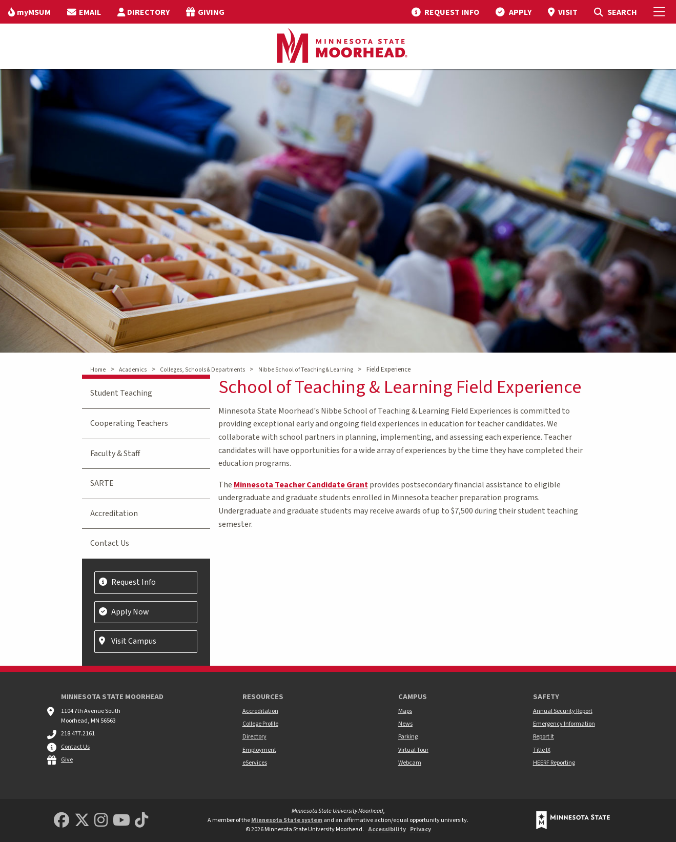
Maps (405, 711)
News (405, 724)
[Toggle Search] (615, 12)
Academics (133, 369)
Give (67, 759)
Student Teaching (121, 393)
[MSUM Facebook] (61, 821)
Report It (543, 736)
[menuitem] (29, 12)
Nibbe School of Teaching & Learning (305, 369)
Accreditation (114, 513)
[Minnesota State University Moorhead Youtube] (121, 821)
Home (98, 369)
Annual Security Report (562, 711)
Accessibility (387, 829)
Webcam (409, 762)
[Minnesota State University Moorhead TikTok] (141, 821)
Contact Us (109, 543)
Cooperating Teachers (129, 423)
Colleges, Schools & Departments (202, 369)
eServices (254, 762)
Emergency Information (564, 724)
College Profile (260, 724)
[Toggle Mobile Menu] (660, 12)
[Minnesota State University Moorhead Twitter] (82, 821)
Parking (408, 736)
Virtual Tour (413, 750)
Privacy (420, 829)
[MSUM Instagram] (101, 821)
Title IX (541, 750)
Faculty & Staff (115, 453)
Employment (259, 750)
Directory (254, 736)
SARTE (102, 483)
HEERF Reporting (554, 762)
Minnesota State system (286, 820)
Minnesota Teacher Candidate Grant (301, 484)
